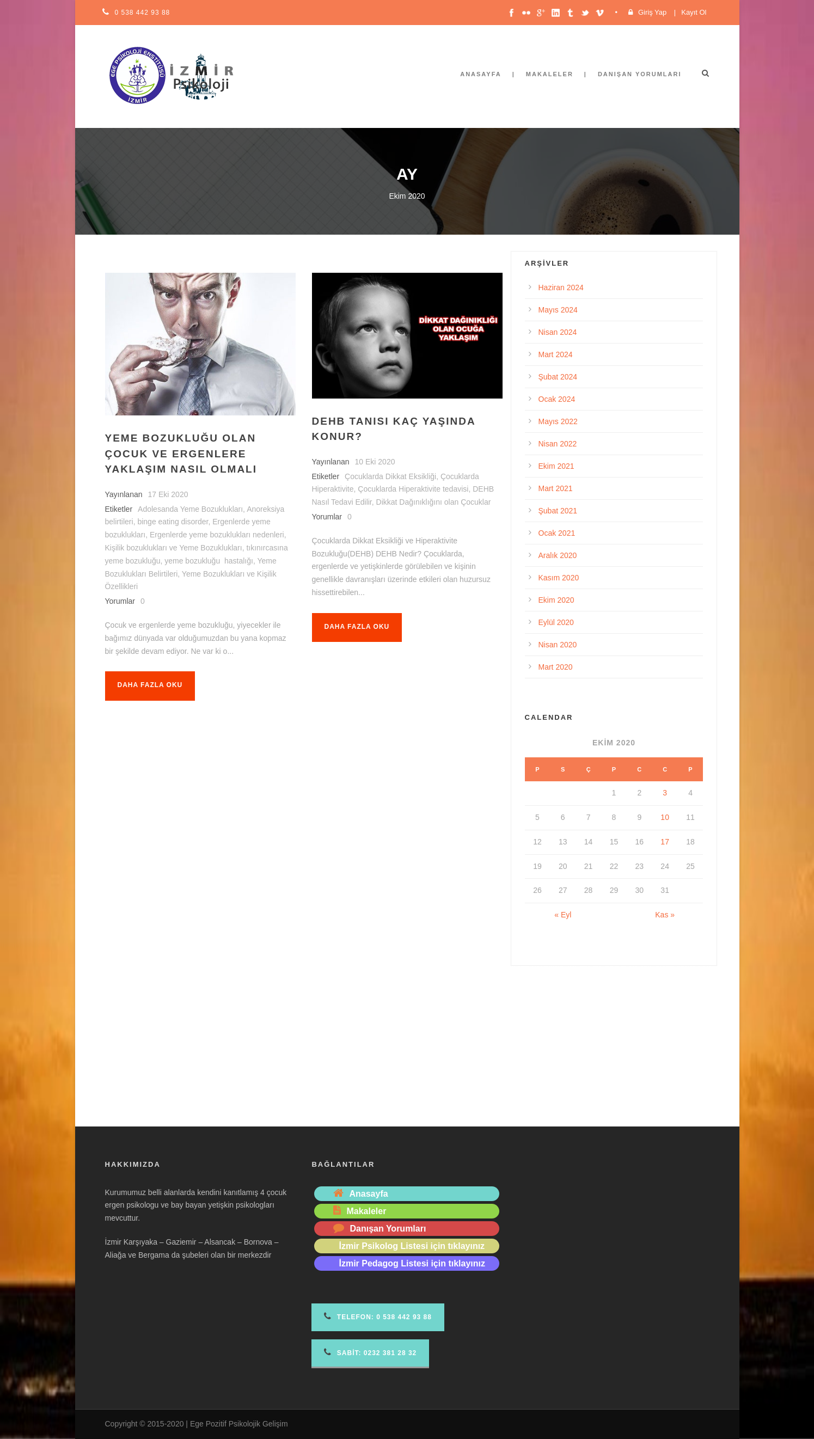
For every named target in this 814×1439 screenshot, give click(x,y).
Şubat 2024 (558, 376)
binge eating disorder (172, 521)
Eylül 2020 (556, 622)
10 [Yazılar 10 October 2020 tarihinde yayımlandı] (664, 817)
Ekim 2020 (556, 600)
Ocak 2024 (557, 399)
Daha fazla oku (150, 685)
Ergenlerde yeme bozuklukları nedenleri (217, 534)
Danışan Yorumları (640, 74)
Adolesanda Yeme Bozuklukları (190, 509)
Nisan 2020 (557, 644)
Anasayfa (480, 74)
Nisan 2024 (557, 332)
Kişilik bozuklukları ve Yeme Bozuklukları (173, 547)
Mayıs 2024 (558, 309)
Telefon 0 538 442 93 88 (377, 1316)
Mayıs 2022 (558, 421)
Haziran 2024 (561, 287)
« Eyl (562, 914)
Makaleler (549, 74)
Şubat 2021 (558, 510)
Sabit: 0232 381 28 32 (370, 1352)
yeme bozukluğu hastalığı (208, 560)
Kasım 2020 (558, 577)
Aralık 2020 (557, 555)
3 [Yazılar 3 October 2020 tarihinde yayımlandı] (665, 792)
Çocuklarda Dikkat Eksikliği (390, 476)
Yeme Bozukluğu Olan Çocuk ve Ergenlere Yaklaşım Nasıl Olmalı (181, 453)
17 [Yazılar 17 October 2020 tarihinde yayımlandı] (664, 841)
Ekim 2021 (556, 466)
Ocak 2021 (557, 533)
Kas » (665, 914)
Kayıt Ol (693, 12)
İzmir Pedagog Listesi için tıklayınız (412, 1263)
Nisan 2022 (557, 443)
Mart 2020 (555, 667)
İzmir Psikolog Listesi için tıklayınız (412, 1246)
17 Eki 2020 (168, 494)
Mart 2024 (555, 354)
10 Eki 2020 (375, 461)
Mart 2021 (555, 488)
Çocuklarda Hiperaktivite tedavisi (413, 489)
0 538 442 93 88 (142, 12)
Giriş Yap (652, 12)
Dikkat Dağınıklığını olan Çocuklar (433, 502)
